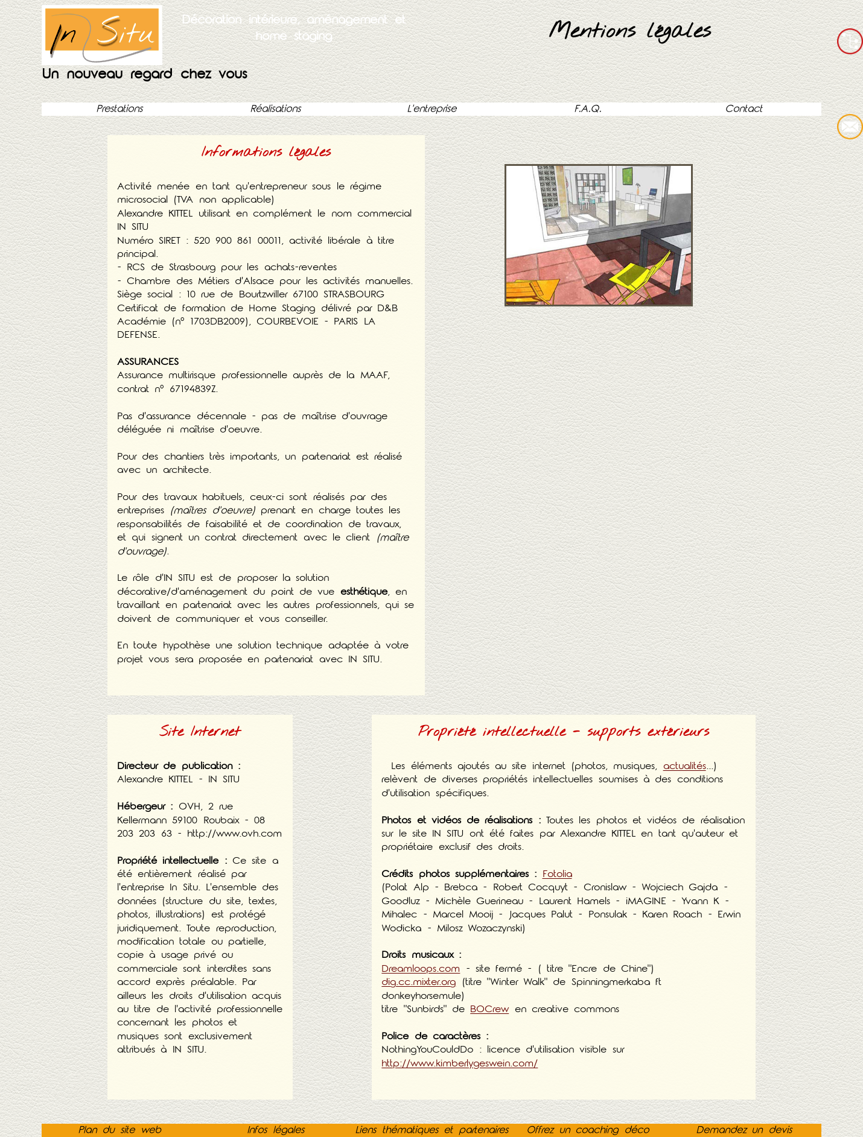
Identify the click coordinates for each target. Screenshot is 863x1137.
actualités (684, 766)
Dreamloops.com (420, 969)
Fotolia (557, 874)
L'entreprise (431, 109)
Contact (743, 109)
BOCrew (489, 1009)
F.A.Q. (587, 109)
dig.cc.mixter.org (418, 982)
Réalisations (275, 109)
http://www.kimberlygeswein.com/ (459, 1064)
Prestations (119, 109)
